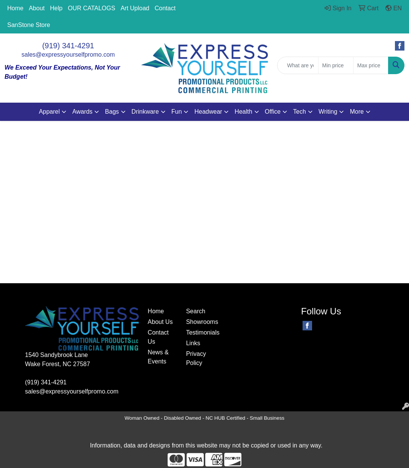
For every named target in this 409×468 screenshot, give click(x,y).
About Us (160, 322)
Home (15, 8)
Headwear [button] (208, 111)
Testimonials (200, 332)
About (37, 8)
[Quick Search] (297, 65)
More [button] (356, 111)
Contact (165, 8)
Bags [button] (112, 111)
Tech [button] (299, 111)
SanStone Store (28, 25)
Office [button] (273, 111)
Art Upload (134, 8)
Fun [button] (176, 111)
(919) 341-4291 (68, 45)
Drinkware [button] (145, 111)
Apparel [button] (49, 111)
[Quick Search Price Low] (336, 65)
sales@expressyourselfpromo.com (68, 54)
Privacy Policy (196, 358)
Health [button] (243, 111)
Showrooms (200, 322)
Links (193, 343)
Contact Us (158, 337)
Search (195, 311)
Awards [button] (82, 111)
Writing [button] (328, 111)
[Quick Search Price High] (370, 65)
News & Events (158, 357)
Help (56, 8)
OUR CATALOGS (91, 8)
